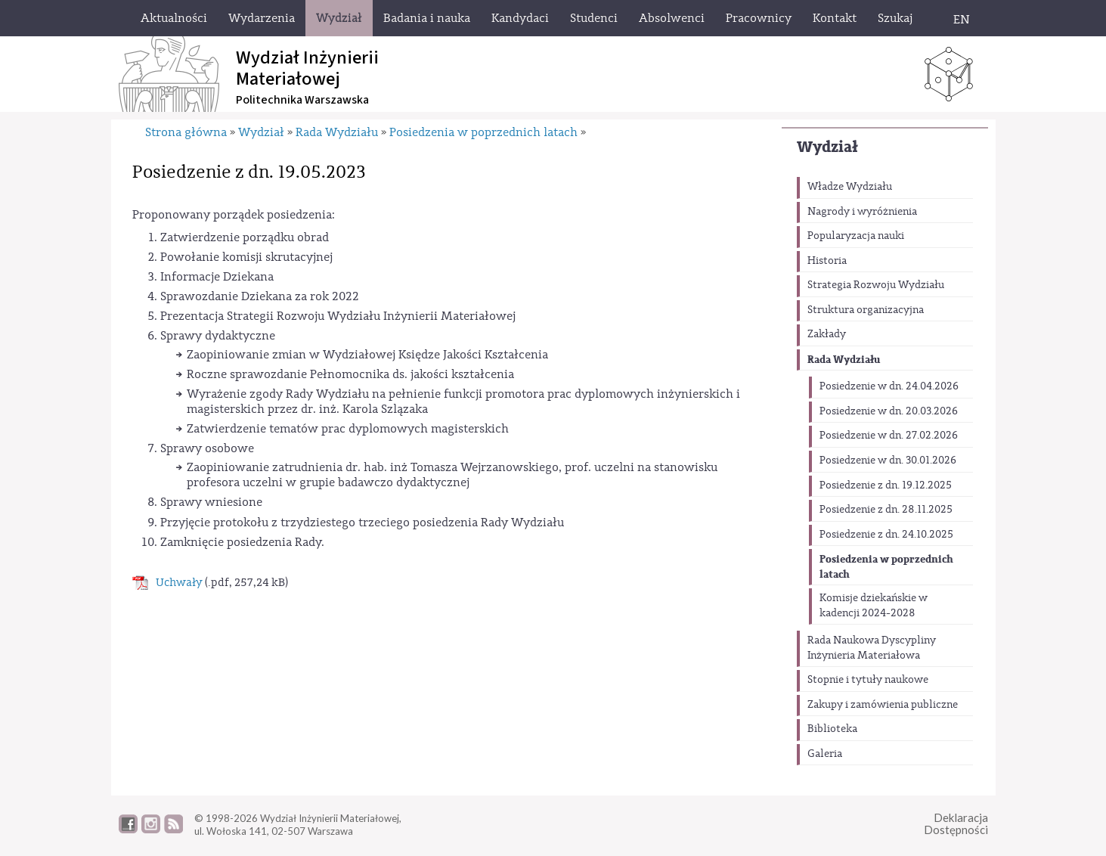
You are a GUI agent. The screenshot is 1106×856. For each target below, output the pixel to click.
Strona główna (186, 132)
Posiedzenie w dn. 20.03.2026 (888, 411)
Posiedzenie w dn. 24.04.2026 (889, 386)
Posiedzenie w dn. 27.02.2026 (888, 435)
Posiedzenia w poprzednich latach (886, 567)
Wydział (827, 147)
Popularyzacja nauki (855, 236)
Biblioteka (832, 729)
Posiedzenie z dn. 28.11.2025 (886, 509)
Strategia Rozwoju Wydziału (875, 285)
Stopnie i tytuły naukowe (867, 680)
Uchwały (179, 582)
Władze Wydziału (849, 187)
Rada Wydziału (843, 359)
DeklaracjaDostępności (956, 824)
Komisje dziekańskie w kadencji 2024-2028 (873, 605)
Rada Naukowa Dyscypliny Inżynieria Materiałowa (871, 648)
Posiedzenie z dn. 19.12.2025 (885, 485)
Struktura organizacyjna (865, 310)
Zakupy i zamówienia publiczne (882, 705)
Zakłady (826, 334)
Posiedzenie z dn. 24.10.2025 (886, 534)
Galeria (824, 754)
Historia (827, 261)
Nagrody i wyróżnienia (862, 212)
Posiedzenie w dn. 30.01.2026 (887, 460)
